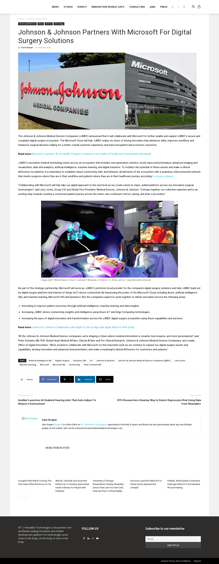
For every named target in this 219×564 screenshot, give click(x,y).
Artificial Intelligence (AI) (40, 360)
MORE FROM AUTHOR (57, 447)
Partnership (74, 364)
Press (163, 6)
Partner (49, 24)
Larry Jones (180, 360)
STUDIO (68, 6)
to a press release (162, 176)
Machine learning (28, 364)
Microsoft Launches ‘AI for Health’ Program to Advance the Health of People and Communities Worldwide (91, 153)
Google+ (58, 424)
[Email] (173, 539)
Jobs (152, 6)
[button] (193, 7)
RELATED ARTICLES (31, 447)
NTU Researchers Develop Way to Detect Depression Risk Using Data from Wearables (159, 402)
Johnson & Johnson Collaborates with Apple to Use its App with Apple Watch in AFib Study (83, 327)
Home (21, 18)
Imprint (197, 561)
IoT (91, 360)
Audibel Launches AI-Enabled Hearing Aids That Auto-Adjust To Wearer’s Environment (57, 402)
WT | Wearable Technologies (93, 424)
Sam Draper (27, 47)
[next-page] (26, 498)
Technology (59, 24)
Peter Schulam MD (92, 364)
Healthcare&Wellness (27, 24)
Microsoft (44, 364)
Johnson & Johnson (106, 360)
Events (82, 6)
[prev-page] (20, 498)
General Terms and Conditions (176, 561)
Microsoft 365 (59, 364)
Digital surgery (62, 360)
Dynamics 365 (79, 360)
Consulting (137, 6)
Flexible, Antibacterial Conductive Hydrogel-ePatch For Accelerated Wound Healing (183, 484)
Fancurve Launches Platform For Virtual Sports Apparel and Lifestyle (146, 484)
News (55, 6)
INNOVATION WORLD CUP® (108, 6)
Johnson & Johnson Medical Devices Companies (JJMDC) (144, 360)
